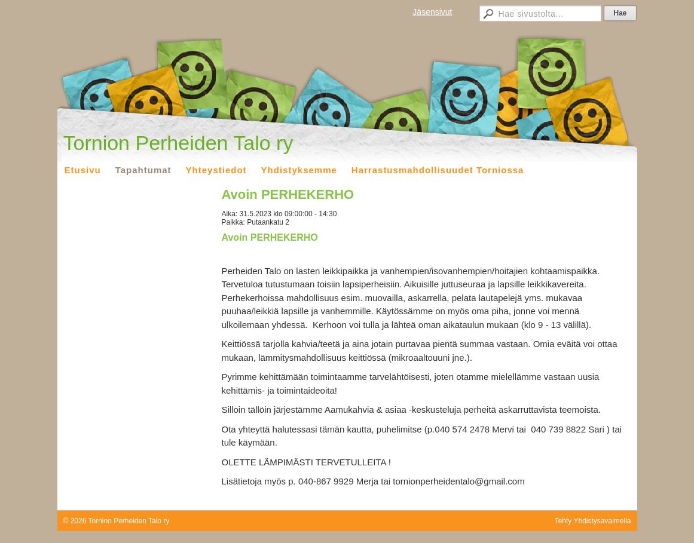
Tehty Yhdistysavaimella (593, 521)
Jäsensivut (432, 12)
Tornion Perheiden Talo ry (178, 142)
